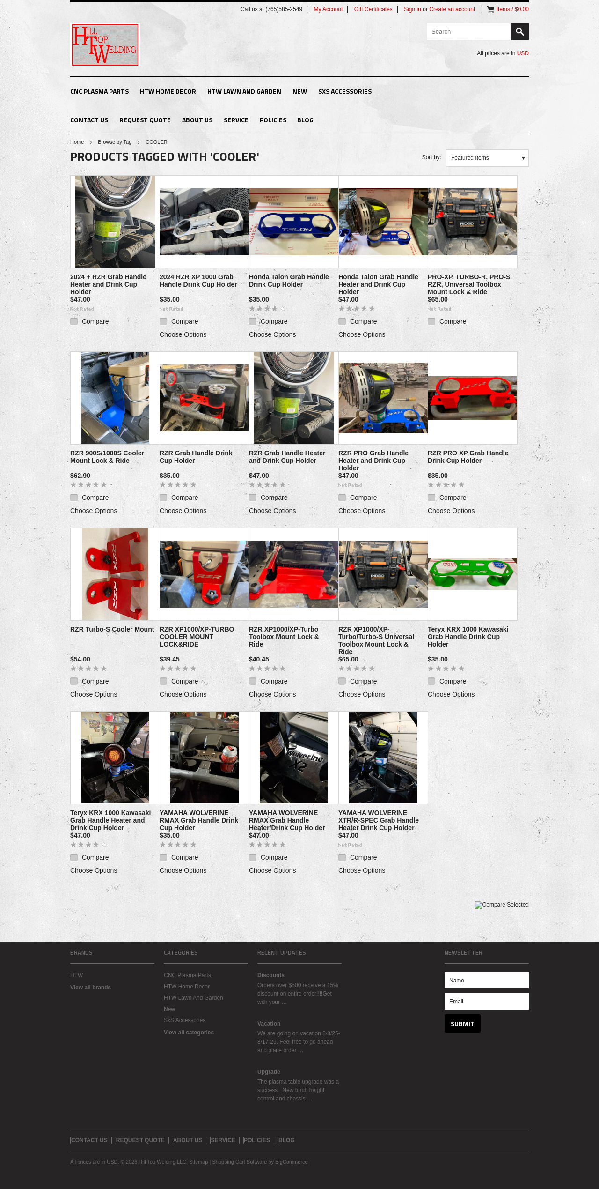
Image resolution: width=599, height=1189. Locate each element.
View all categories (189, 1032)
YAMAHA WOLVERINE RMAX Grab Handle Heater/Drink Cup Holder (287, 820)
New (299, 91)
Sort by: (431, 157)
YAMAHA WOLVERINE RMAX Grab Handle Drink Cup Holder (199, 820)
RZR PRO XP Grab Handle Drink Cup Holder (468, 456)
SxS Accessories (345, 91)
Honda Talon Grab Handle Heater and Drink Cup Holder (378, 284)
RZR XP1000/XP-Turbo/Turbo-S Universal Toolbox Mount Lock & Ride (376, 640)
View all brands (90, 987)
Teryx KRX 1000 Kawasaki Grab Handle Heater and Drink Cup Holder (110, 820)
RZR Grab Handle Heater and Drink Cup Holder (287, 456)
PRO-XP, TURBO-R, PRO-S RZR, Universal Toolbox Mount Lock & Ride (469, 284)
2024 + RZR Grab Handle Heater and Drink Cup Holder (108, 284)
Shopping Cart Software (239, 1162)
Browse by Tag (114, 142)
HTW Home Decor (168, 91)
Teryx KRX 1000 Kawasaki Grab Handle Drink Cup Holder (468, 636)
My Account (328, 9)
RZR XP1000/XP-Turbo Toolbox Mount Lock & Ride (284, 636)
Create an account (452, 9)
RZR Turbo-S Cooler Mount (112, 629)
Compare (95, 321)
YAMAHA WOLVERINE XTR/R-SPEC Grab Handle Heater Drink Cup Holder (378, 820)
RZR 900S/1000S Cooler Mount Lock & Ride (107, 456)
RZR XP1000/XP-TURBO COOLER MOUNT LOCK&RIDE (197, 636)
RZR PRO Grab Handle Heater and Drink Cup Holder (373, 460)
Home (77, 142)
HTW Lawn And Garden (244, 91)
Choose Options (183, 334)
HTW (76, 975)
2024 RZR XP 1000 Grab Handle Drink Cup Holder (198, 280)
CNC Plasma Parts (99, 91)
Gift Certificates (373, 9)
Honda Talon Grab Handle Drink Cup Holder (289, 280)
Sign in (412, 9)
